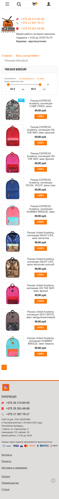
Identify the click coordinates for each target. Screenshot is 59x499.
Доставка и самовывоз (14, 467)
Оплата (6, 476)
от (48, 84)
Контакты (7, 455)
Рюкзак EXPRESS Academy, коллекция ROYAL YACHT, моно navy (40, 183)
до (23, 89)
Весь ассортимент (27, 55)
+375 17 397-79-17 (32, 22)
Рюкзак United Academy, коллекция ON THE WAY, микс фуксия (41, 288)
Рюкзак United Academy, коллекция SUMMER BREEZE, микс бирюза (40, 341)
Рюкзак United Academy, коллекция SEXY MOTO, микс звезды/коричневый (41, 314)
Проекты (6, 461)
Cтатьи (6, 489)
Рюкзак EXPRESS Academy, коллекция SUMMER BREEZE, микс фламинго (41, 209)
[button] (19, 4)
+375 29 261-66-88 (32, 28)
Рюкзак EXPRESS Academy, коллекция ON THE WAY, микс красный (41, 130)
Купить (40, 116)
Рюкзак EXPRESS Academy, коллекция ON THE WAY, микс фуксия (41, 156)
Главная (7, 55)
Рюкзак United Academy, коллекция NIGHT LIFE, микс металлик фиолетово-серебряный (40, 235)
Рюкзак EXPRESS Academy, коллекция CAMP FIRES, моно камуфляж (40, 103)
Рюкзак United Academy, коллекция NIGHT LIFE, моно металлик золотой (40, 262)
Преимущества (10, 483)
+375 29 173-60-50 (32, 19)
